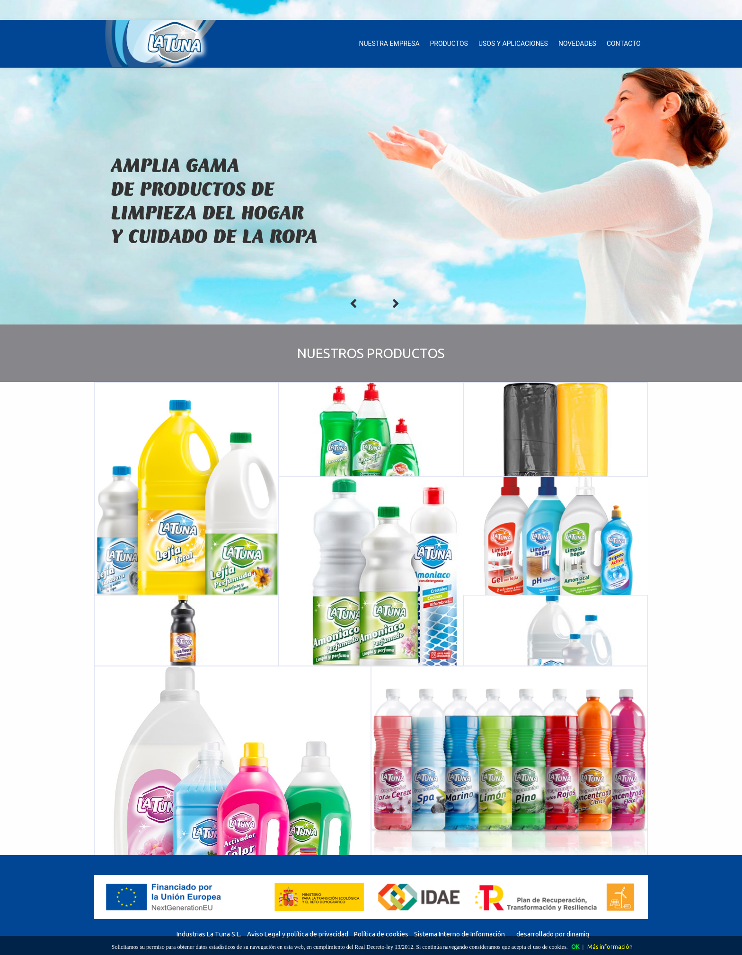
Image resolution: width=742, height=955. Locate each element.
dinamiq (577, 934)
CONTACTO (624, 43)
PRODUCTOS (449, 43)
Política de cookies (381, 934)
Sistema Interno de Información (459, 934)
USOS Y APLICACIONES (513, 43)
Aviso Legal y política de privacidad (297, 934)
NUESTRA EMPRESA (389, 43)
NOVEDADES (577, 43)
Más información (610, 947)
